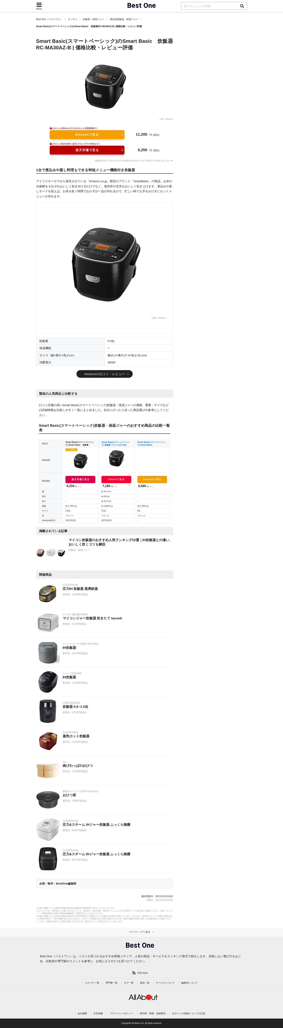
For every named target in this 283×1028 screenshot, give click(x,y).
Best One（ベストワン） (49, 19)
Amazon (169, 119)
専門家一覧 (112, 982)
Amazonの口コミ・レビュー (104, 374)
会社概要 (82, 1013)
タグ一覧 (128, 982)
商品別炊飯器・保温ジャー (124, 19)
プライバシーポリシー (121, 1013)
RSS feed (143, 973)
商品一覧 (144, 982)
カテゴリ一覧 (92, 982)
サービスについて (165, 982)
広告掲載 (98, 1013)
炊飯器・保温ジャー (93, 19)
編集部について (189, 982)
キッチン (72, 19)
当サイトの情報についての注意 (188, 1013)
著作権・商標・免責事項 (153, 1013)
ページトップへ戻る (139, 932)
